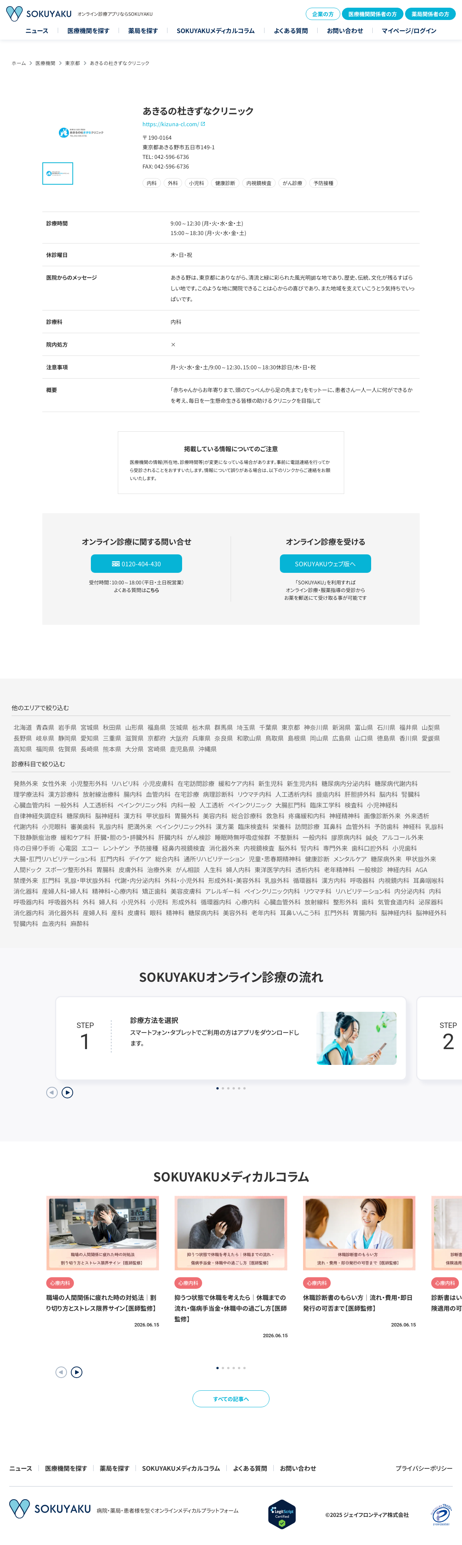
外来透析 (417, 815)
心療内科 (247, 901)
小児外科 (133, 901)
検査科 (354, 804)
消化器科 (25, 891)
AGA (421, 869)
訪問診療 (307, 826)
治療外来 (159, 869)
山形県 (134, 727)
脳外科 (287, 848)
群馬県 (223, 727)
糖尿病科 (79, 815)
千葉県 (268, 727)
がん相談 (188, 869)
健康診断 (317, 858)
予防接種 (146, 848)
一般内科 (315, 837)
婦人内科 (238, 869)
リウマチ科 (317, 891)
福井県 (408, 727)
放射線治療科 (101, 794)
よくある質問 (291, 30)
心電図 (68, 848)
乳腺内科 (111, 826)
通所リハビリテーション (214, 858)
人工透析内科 (293, 794)
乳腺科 (434, 826)
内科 (435, 891)
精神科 (175, 912)
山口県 (364, 737)
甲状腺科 (158, 815)
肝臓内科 (170, 837)
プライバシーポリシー (424, 1468)
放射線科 (317, 901)
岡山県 (319, 737)
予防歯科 (386, 826)
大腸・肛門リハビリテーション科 (54, 858)
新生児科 (270, 783)
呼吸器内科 (28, 901)
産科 (117, 912)
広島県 (341, 737)
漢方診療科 (63, 794)
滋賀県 (134, 737)
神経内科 (399, 869)
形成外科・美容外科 (234, 880)
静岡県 (67, 737)
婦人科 (108, 901)
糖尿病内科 (203, 912)
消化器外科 (63, 912)
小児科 (159, 901)
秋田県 (112, 727)
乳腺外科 (276, 880)
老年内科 (263, 912)
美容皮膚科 (186, 891)
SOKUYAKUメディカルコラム (216, 30)
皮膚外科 (131, 869)
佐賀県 (67, 748)
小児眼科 (54, 826)
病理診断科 (218, 794)
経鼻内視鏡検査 (183, 848)
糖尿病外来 (386, 858)
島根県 (297, 737)
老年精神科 (339, 869)
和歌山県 (249, 737)
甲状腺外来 (420, 858)
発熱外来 (25, 783)
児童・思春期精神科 (275, 858)
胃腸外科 (186, 815)
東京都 (72, 63)
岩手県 (67, 727)
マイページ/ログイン (409, 30)
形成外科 (184, 901)
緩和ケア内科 (236, 783)
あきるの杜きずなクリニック (119, 63)
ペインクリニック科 (142, 804)
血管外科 (358, 826)
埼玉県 (246, 727)
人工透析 (211, 804)
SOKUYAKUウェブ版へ (325, 563)
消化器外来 (224, 848)
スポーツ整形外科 (68, 869)
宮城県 (89, 727)
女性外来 (54, 783)
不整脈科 (286, 837)
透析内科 (307, 869)
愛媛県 (431, 737)
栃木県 (201, 727)
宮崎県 (156, 748)
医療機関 (45, 63)
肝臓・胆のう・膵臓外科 (124, 837)
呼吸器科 (362, 880)
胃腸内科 (365, 912)
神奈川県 (316, 727)
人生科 (213, 869)
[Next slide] (67, 1092)
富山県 (364, 727)
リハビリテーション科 (362, 891)
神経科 (412, 826)
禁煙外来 (25, 880)
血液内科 (54, 923)
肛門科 (51, 880)
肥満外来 (139, 826)
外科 (89, 901)
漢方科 (133, 815)
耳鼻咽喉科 (428, 880)
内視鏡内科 (393, 880)
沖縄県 (207, 748)
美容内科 (215, 815)
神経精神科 (344, 815)
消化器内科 (28, 912)
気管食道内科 (396, 901)
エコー (90, 848)
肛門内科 (112, 858)
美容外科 (235, 912)
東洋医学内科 (272, 869)
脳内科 (388, 794)
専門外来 (335, 848)
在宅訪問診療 (195, 783)
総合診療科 (246, 815)
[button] (76, 1372)
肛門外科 (336, 912)
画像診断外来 (382, 815)
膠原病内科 (346, 837)
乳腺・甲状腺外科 (87, 880)
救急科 (275, 815)
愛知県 (89, 737)
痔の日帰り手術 (34, 848)
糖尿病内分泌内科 (346, 783)
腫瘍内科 (328, 794)
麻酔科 (79, 923)
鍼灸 (372, 837)
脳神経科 (107, 815)
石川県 (386, 727)
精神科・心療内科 (115, 891)
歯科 (368, 901)
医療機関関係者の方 (372, 14)
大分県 (134, 748)
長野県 (22, 737)
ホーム (19, 63)
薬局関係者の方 (430, 14)
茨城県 (179, 727)
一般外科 (66, 804)
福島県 (156, 727)
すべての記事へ (231, 1399)
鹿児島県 (182, 748)
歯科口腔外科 (370, 848)
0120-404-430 (141, 563)
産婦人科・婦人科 (65, 891)
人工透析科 (98, 804)
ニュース (37, 30)
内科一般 (183, 804)
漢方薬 (225, 826)
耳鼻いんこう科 (300, 912)
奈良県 (223, 737)
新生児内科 (302, 783)
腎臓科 (411, 794)
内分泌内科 (409, 891)
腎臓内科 (25, 923)
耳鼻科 (332, 826)
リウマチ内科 (254, 794)
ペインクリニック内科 (272, 891)
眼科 (156, 912)
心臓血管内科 (31, 804)
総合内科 (167, 858)
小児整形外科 (88, 783)
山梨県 (431, 727)
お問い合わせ (345, 30)
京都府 (156, 737)
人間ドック (27, 869)
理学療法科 (28, 794)
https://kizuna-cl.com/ (170, 124)
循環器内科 (216, 901)
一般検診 (370, 869)
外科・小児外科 (184, 880)
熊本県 (112, 748)
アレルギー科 (222, 891)
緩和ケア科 (75, 837)
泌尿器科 (430, 901)
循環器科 (305, 880)
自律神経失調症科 (38, 815)
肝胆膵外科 (360, 794)
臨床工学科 (325, 804)
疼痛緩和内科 (306, 815)
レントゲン (116, 848)
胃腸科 (105, 869)
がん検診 (199, 837)
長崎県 (89, 748)
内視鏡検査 (259, 848)
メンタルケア (350, 858)
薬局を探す (143, 30)
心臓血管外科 (282, 901)
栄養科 (282, 826)
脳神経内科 (396, 912)
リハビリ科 (125, 783)
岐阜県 (45, 737)
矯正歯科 (154, 891)
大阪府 (179, 737)
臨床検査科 (253, 826)
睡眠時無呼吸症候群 (242, 837)
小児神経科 (382, 804)
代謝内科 (25, 826)
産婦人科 (95, 912)
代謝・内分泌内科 (137, 880)
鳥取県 (274, 737)
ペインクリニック (249, 804)
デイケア (140, 858)
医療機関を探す (88, 30)
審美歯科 (82, 826)
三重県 (112, 737)
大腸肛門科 (290, 804)
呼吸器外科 (63, 901)
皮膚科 (136, 912)
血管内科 (158, 794)
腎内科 (310, 848)
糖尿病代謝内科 (396, 783)
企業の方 (323, 14)
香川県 (408, 737)
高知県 (22, 748)
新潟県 (341, 727)
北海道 (22, 727)
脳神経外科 (431, 912)
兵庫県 (201, 737)
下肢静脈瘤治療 (35, 837)
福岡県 (45, 748)
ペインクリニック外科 (184, 826)
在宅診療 (186, 794)
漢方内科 (333, 880)
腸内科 (133, 794)
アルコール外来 (403, 837)
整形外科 (345, 901)
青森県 (45, 727)
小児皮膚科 (158, 783)
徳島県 (386, 737)
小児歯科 (404, 848)
